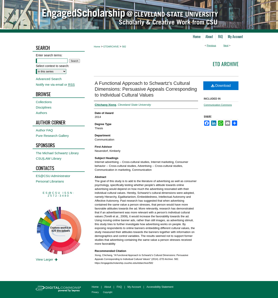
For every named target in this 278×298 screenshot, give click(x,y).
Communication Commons (218, 105)
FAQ (119, 286)
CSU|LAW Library (48, 158)
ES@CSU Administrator (53, 176)
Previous (211, 45)
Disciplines (43, 107)
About (107, 286)
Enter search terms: (49, 55)
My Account (134, 286)
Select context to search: (52, 66)
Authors (41, 113)
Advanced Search (48, 79)
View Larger (47, 259)
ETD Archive (225, 64)
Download (221, 85)
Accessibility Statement (160, 286)
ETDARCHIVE (111, 46)
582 (124, 46)
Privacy (95, 292)
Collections (44, 102)
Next (225, 45)
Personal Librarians (50, 181)
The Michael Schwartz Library (57, 153)
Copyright (107, 292)
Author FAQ (44, 130)
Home (97, 46)
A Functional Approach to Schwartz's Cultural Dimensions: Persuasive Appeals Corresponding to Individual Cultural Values (146, 89)
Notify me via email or (55, 84)
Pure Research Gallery (52, 135)
